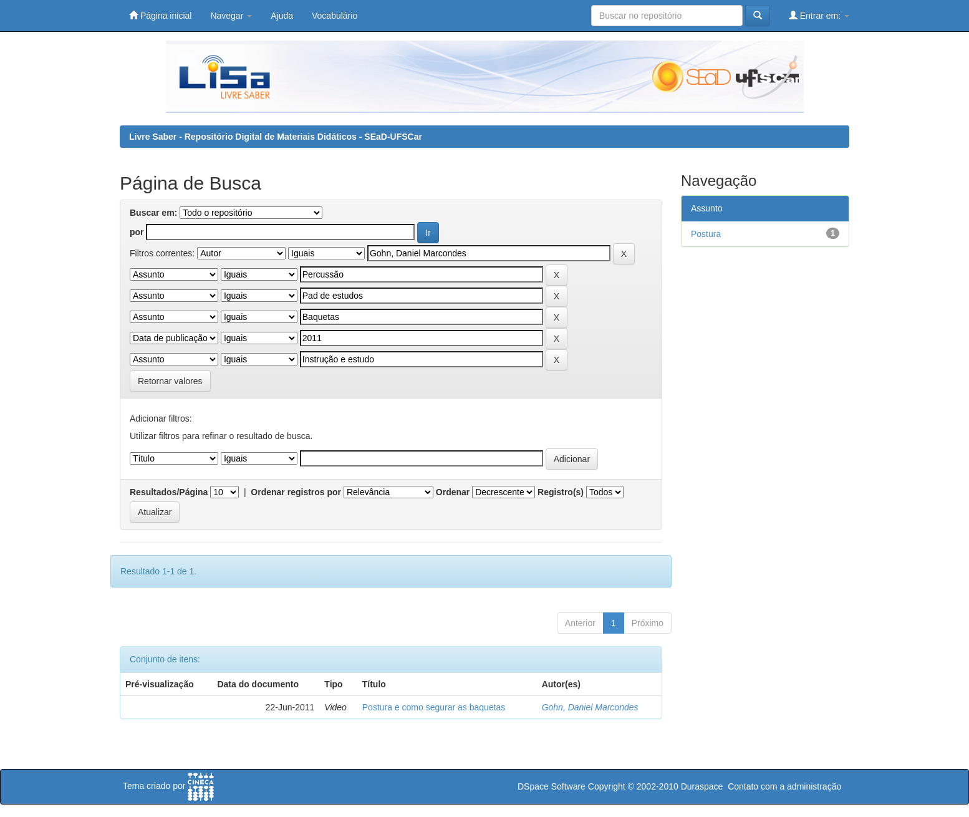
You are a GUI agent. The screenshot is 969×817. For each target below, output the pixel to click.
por (137, 232)
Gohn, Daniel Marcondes (590, 707)
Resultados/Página (169, 492)
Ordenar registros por (296, 492)
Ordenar (453, 492)
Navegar (231, 16)
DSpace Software (552, 786)
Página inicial (160, 15)
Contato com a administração (784, 786)
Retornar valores (170, 381)
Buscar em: (153, 213)
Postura (706, 234)
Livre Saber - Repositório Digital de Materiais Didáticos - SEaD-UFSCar (275, 137)
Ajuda (282, 16)
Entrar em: (819, 15)
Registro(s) (561, 492)
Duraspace (702, 786)
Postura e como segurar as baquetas (434, 707)
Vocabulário (334, 16)
